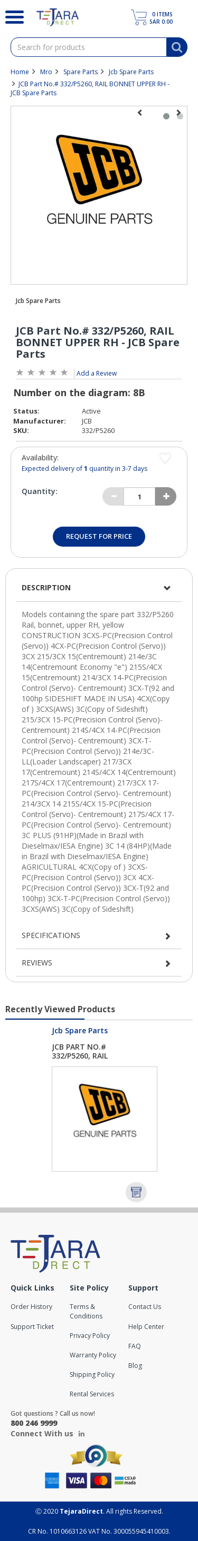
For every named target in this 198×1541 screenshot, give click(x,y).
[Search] (10, 16)
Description (46, 587)
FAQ (134, 1346)
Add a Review (97, 373)
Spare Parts (80, 71)
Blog (135, 1365)
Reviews (37, 963)
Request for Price (99, 536)
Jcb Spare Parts (131, 71)
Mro (46, 71)
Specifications (51, 935)
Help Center (146, 1326)
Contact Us (144, 1306)
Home (20, 71)
